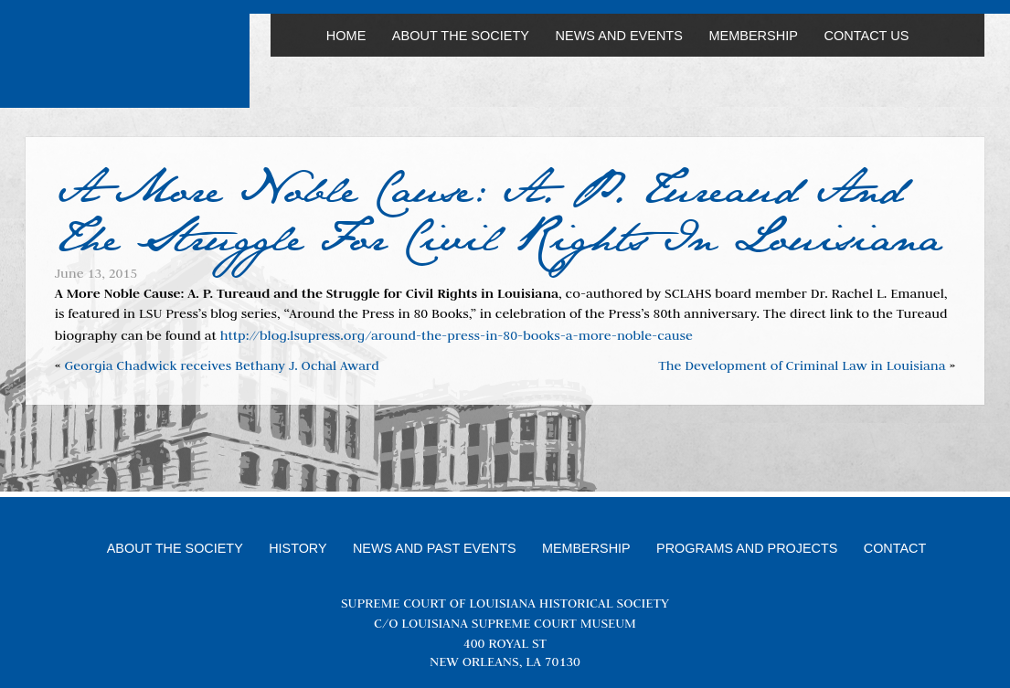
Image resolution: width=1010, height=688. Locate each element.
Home (346, 35)
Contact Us (866, 35)
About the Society (460, 35)
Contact (895, 548)
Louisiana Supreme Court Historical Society (137, 61)
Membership (753, 35)
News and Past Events (434, 548)
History (297, 548)
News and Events (619, 35)
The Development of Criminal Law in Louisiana (801, 365)
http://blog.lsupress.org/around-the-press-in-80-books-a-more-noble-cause (456, 335)
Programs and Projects (746, 548)
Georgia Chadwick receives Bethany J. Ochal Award (221, 365)
